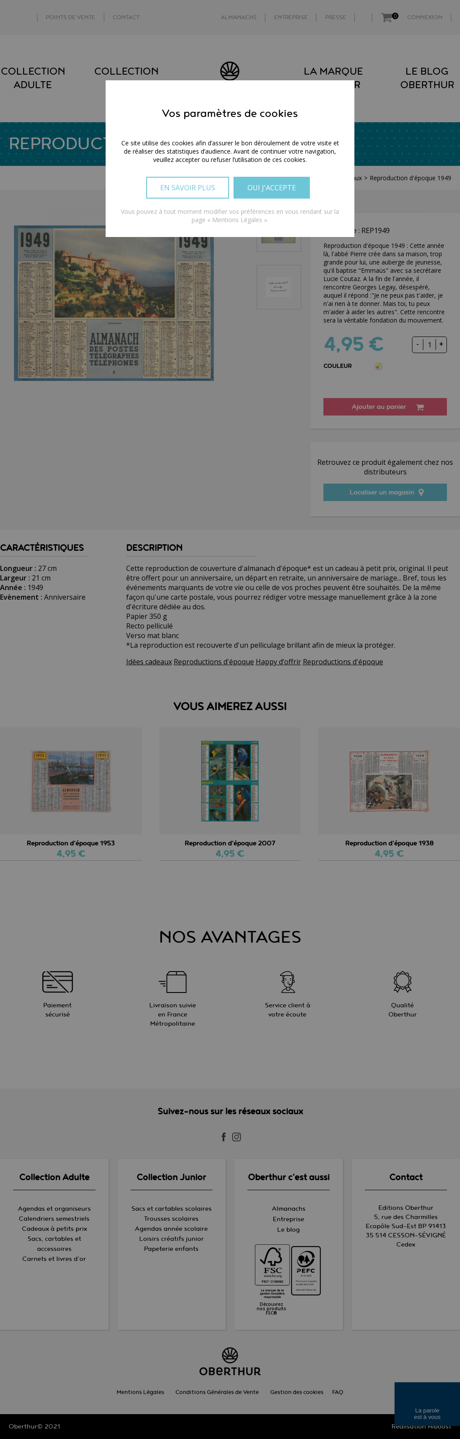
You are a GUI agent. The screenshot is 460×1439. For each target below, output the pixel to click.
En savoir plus (187, 187)
